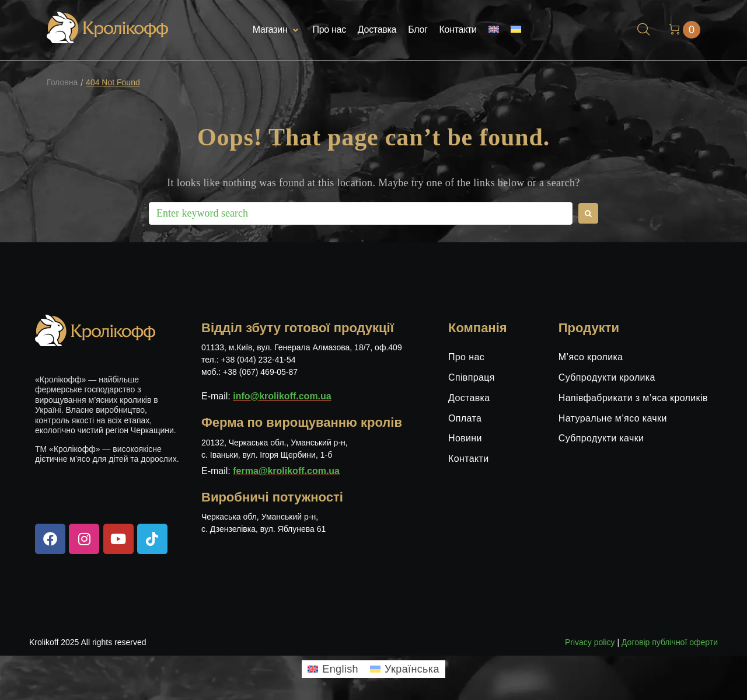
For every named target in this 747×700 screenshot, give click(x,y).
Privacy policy (590, 642)
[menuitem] (493, 30)
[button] (277, 30)
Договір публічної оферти (670, 642)
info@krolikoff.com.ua (282, 396)
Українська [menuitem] (412, 669)
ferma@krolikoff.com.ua (286, 471)
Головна (62, 82)
